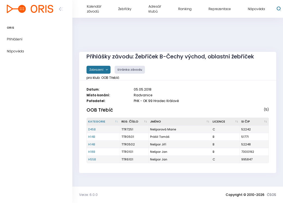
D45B (92, 129)
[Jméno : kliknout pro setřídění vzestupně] (180, 122)
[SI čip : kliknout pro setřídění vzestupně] (254, 122)
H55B (92, 159)
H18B (91, 152)
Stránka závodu (129, 70)
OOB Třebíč (100, 110)
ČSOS (271, 194)
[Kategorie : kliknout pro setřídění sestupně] (103, 122)
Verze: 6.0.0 (88, 194)
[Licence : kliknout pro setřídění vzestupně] (225, 122)
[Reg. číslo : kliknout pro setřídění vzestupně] (134, 122)
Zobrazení (96, 70)
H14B (91, 137)
